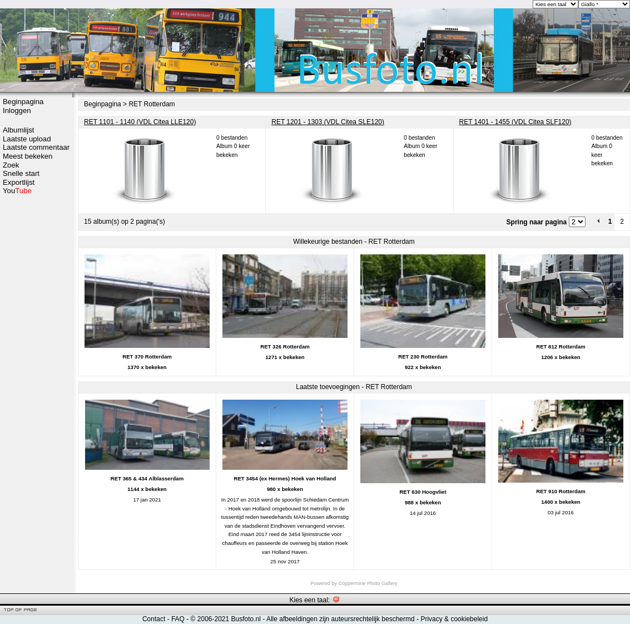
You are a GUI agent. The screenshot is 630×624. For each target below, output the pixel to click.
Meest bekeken (27, 156)
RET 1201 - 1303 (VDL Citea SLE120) (327, 122)
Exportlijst (18, 182)
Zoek (11, 165)
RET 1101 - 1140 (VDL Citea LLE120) (140, 122)
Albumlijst (18, 130)
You (17, 190)
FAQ (178, 619)
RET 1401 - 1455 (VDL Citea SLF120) (515, 122)
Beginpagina (23, 101)
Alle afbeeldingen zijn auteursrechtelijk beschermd (340, 619)
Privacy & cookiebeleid (454, 619)
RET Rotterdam (151, 104)
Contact (153, 619)
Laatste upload (27, 139)
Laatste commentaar (36, 147)
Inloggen (17, 110)
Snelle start (21, 173)
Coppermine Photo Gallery (367, 583)
